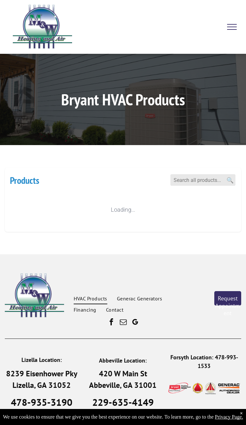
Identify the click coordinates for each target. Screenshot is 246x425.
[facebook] (111, 323)
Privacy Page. (229, 417)
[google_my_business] (135, 323)
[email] (123, 323)
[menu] (232, 27)
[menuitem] (90, 298)
